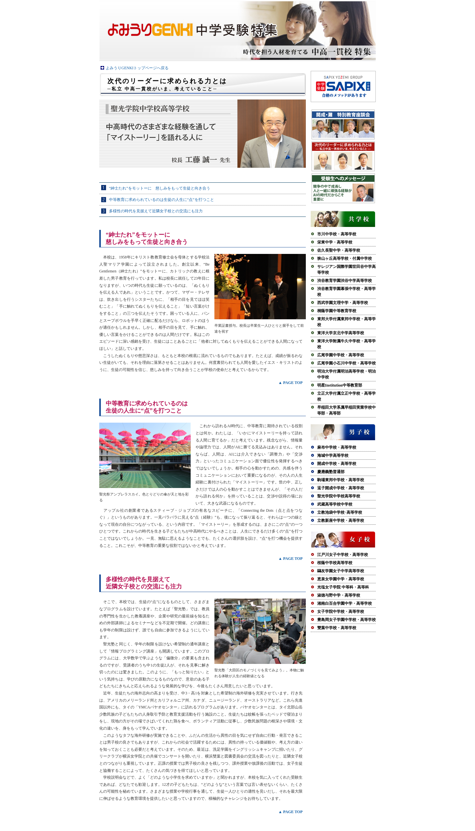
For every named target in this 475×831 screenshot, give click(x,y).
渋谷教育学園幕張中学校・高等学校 (346, 291)
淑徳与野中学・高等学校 (338, 595)
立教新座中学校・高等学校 (340, 520)
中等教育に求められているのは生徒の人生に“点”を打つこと (161, 199)
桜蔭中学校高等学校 (334, 563)
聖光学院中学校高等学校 (338, 496)
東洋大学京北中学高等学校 (340, 333)
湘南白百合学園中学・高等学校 (344, 603)
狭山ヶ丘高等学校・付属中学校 (344, 258)
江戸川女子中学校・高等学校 (342, 554)
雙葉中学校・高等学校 (336, 628)
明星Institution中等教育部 (339, 385)
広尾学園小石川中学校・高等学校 (346, 363)
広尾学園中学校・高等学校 (340, 355)
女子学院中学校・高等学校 (340, 611)
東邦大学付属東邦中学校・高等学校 (346, 322)
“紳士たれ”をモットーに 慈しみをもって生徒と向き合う (159, 188)
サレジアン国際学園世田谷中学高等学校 (346, 269)
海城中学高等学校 (332, 455)
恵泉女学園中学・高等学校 (340, 579)
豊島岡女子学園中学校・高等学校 (346, 619)
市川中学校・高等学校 (336, 234)
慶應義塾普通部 (331, 471)
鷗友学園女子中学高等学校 (340, 571)
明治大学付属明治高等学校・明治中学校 (346, 374)
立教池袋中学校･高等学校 (339, 512)
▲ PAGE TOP (290, 382)
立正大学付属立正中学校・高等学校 (346, 396)
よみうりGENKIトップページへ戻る (137, 68)
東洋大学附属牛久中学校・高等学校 (346, 344)
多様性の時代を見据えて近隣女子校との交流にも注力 (156, 211)
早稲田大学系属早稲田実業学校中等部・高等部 (346, 410)
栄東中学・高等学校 (334, 242)
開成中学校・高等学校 (336, 463)
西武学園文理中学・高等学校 (342, 302)
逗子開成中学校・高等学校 (340, 488)
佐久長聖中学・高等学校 (338, 250)
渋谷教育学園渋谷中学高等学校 (344, 280)
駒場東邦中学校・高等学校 (340, 480)
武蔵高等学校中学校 (334, 504)
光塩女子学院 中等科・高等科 (343, 587)
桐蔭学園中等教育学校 (336, 311)
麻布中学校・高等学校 (336, 447)
